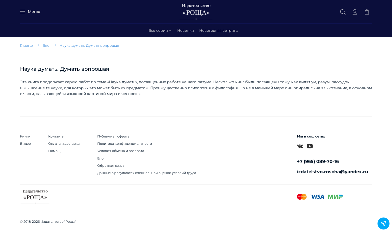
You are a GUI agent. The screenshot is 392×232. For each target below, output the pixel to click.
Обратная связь (110, 166)
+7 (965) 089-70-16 (318, 161)
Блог (46, 45)
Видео (25, 144)
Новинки (185, 30)
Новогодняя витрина (218, 30)
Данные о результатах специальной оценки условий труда (146, 173)
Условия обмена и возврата (120, 151)
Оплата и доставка (64, 144)
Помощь (55, 151)
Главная (27, 45)
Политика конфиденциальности (124, 144)
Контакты (56, 136)
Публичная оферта (113, 136)
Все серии (160, 30)
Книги (25, 136)
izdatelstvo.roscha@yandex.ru (332, 171)
